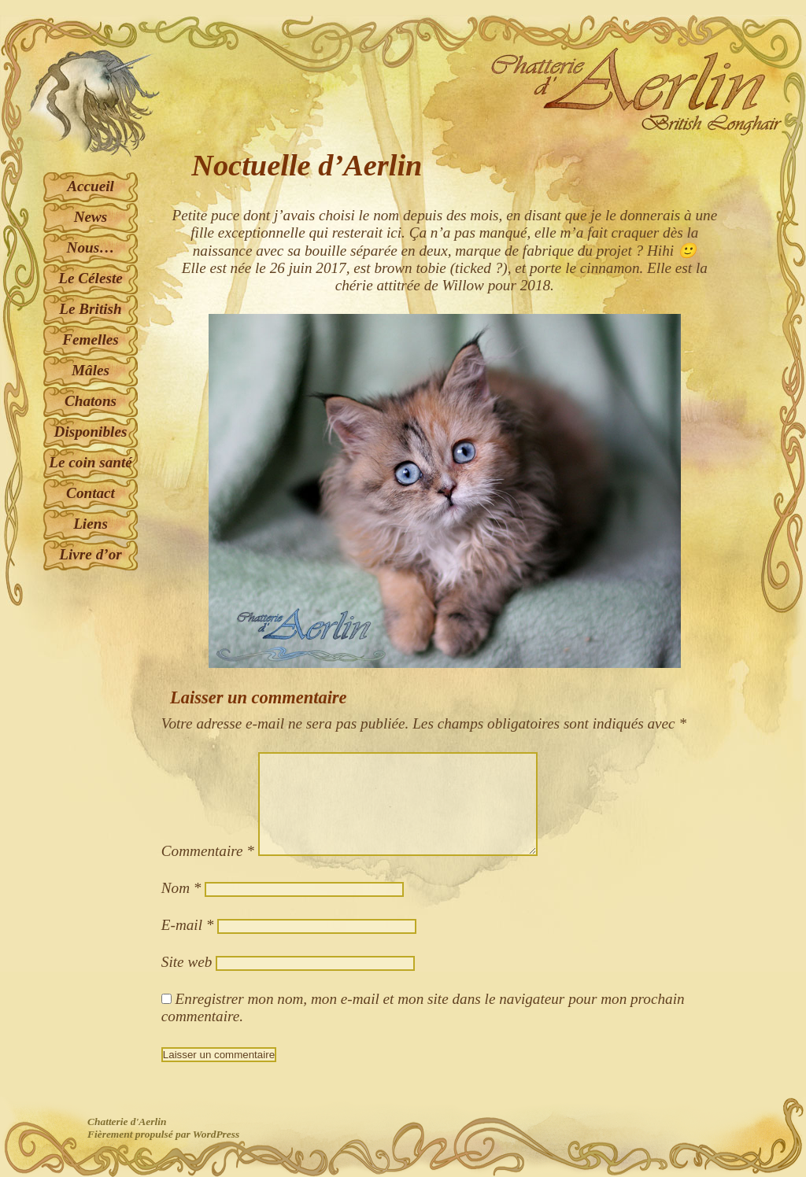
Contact (90, 493)
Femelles (90, 339)
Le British (90, 309)
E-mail (187, 925)
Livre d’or (90, 554)
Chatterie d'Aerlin (126, 1121)
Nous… (91, 247)
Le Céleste (90, 278)
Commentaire (207, 851)
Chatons (90, 401)
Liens (90, 523)
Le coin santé (90, 462)
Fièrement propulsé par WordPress (163, 1134)
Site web (186, 962)
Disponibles (91, 431)
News (91, 216)
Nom (181, 888)
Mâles (90, 370)
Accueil (90, 186)
